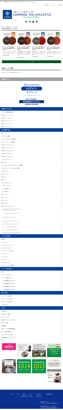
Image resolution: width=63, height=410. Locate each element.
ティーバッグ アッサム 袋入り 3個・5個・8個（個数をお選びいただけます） (9, 48)
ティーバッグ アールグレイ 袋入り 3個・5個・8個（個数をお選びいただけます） (53, 48)
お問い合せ (47, 5)
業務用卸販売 (49, 394)
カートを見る (59, 4)
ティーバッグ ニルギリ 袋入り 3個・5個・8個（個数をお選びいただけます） (38, 48)
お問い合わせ (39, 396)
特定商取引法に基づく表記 (26, 396)
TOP (12, 394)
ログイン (53, 4)
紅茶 (18, 394)
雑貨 (24, 394)
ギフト (30, 394)
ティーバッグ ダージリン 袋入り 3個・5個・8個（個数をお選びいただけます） (23, 48)
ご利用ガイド (39, 394)
